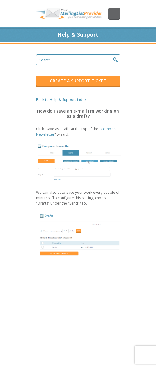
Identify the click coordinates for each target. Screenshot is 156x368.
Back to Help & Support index (61, 99)
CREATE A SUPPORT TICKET (78, 81)
